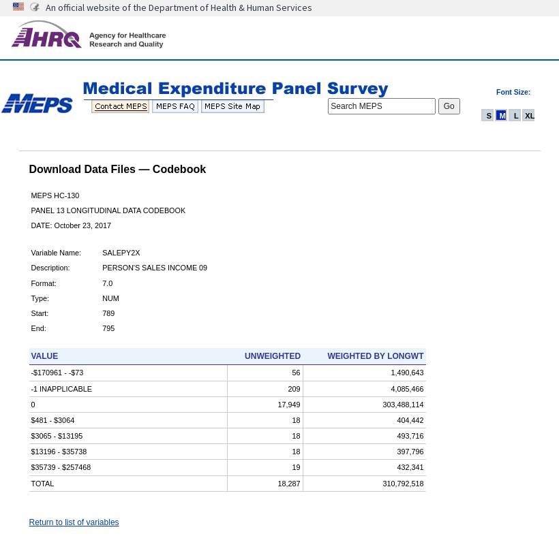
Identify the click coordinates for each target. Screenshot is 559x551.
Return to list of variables (74, 522)
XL (529, 116)
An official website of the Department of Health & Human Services (179, 7)
